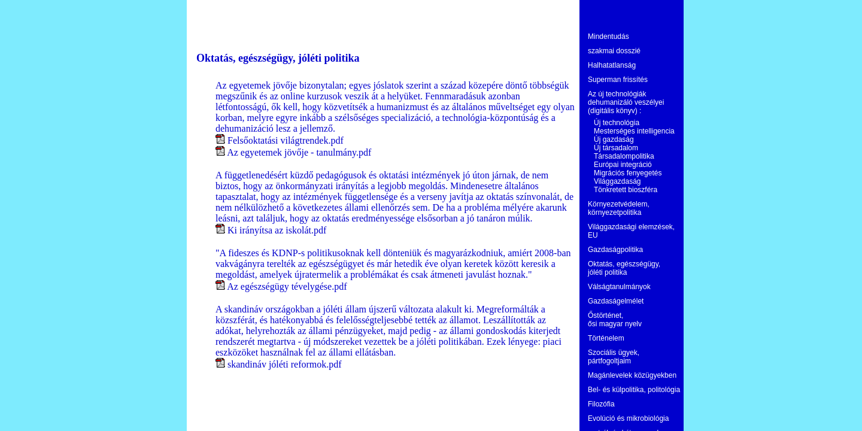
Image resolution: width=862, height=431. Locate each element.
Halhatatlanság (612, 65)
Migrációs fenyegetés (627, 173)
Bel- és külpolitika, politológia (634, 390)
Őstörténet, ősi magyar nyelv (615, 319)
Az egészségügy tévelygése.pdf (287, 286)
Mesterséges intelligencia (634, 131)
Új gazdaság (614, 139)
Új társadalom (616, 148)
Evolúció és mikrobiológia (628, 418)
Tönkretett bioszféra (625, 190)
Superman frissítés (618, 79)
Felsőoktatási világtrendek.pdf (285, 140)
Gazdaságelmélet (616, 301)
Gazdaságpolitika (615, 249)
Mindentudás (608, 36)
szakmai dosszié (614, 51)
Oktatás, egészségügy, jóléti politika (624, 268)
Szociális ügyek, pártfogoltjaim (613, 356)
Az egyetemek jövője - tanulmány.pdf (299, 152)
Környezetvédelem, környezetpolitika (618, 208)
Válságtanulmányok (619, 287)
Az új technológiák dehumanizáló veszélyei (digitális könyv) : (626, 102)
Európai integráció (623, 164)
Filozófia (601, 404)
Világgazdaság (617, 181)
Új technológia (616, 123)
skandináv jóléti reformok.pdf (284, 364)
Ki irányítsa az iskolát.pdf (276, 230)
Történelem (606, 338)
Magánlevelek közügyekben (632, 375)
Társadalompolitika (624, 156)
